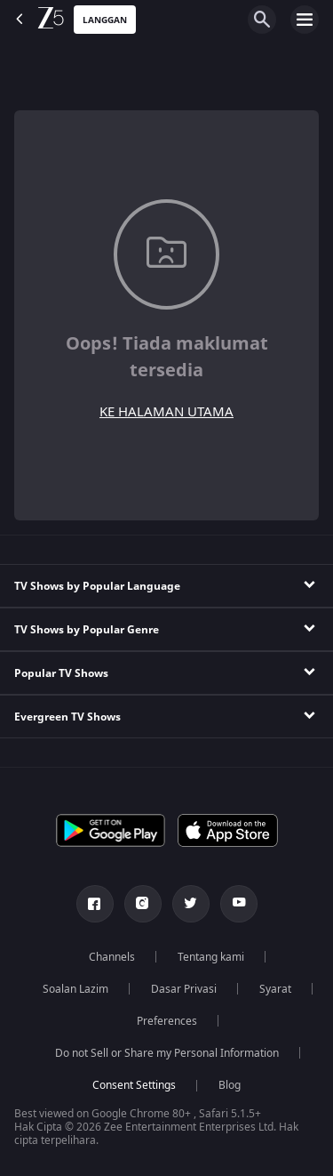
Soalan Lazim (75, 989)
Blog (229, 1085)
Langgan (105, 20)
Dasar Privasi (184, 989)
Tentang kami (211, 957)
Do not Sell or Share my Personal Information (167, 1053)
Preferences (167, 1021)
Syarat (275, 989)
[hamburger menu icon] (304, 19)
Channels (112, 957)
